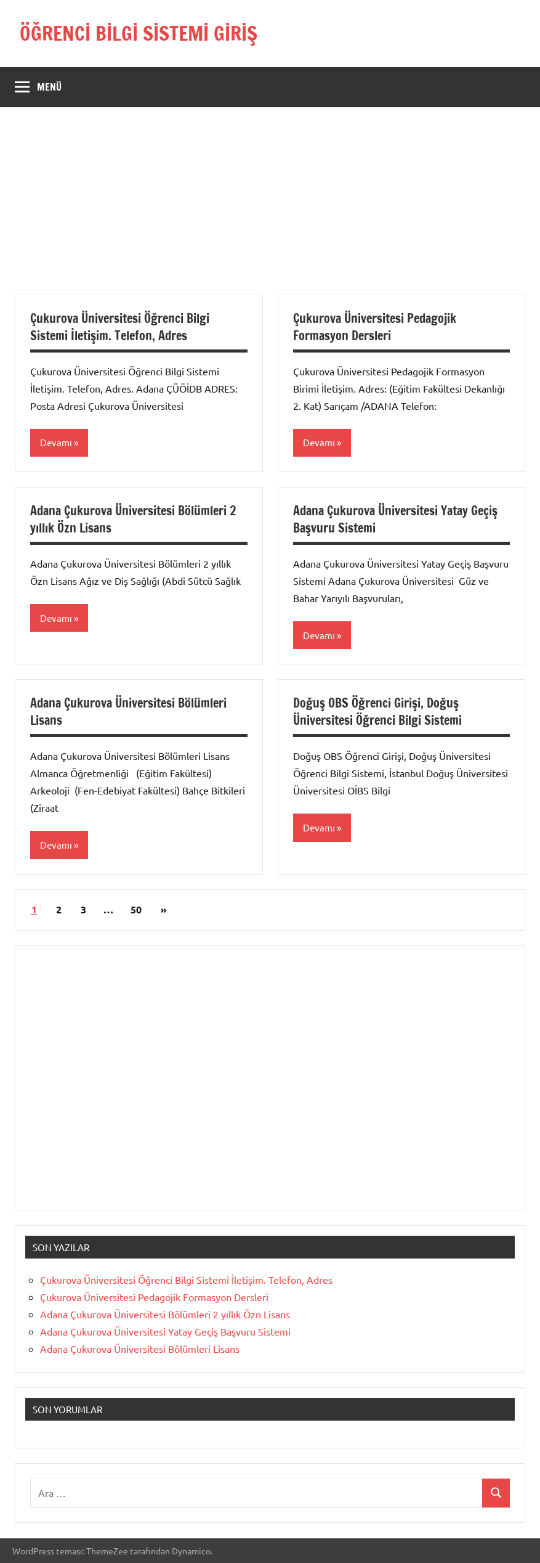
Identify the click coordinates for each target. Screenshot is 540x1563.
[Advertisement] (270, 208)
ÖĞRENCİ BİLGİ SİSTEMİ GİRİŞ (138, 33)
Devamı (56, 442)
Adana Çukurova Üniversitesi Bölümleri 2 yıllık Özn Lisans (133, 519)
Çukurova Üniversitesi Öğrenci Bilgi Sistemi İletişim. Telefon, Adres (119, 327)
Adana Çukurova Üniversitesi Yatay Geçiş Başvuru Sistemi (395, 519)
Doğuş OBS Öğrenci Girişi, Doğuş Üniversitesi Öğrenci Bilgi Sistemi (377, 711)
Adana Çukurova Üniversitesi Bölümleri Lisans (128, 711)
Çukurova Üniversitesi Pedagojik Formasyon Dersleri (374, 327)
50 (136, 909)
